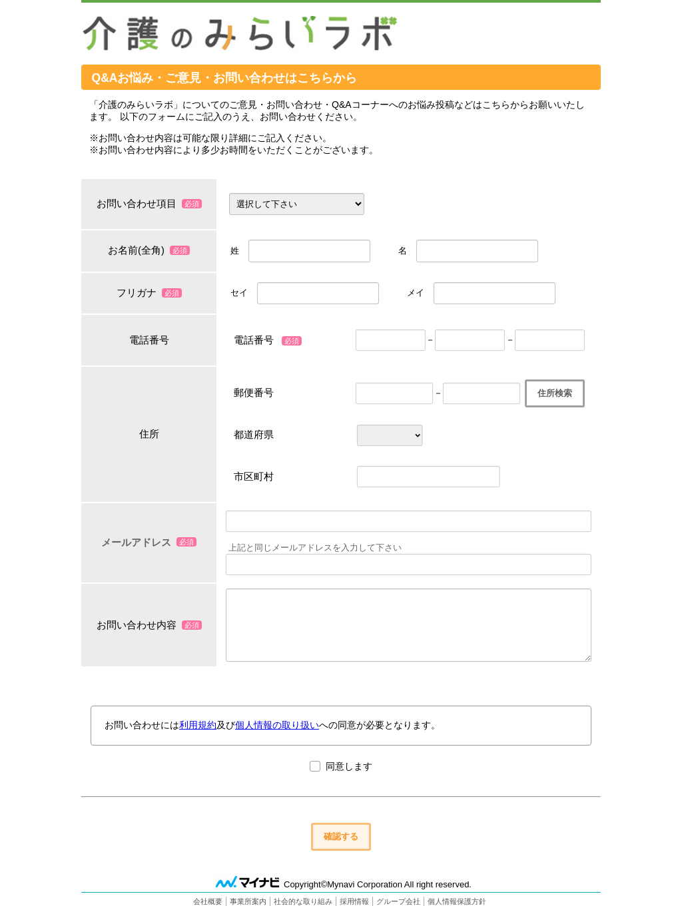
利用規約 (197, 725)
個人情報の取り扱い (277, 725)
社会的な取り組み (303, 901)
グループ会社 (398, 901)
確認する (341, 836)
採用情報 (354, 901)
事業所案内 (248, 901)
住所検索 (554, 393)
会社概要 (207, 901)
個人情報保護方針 (457, 901)
